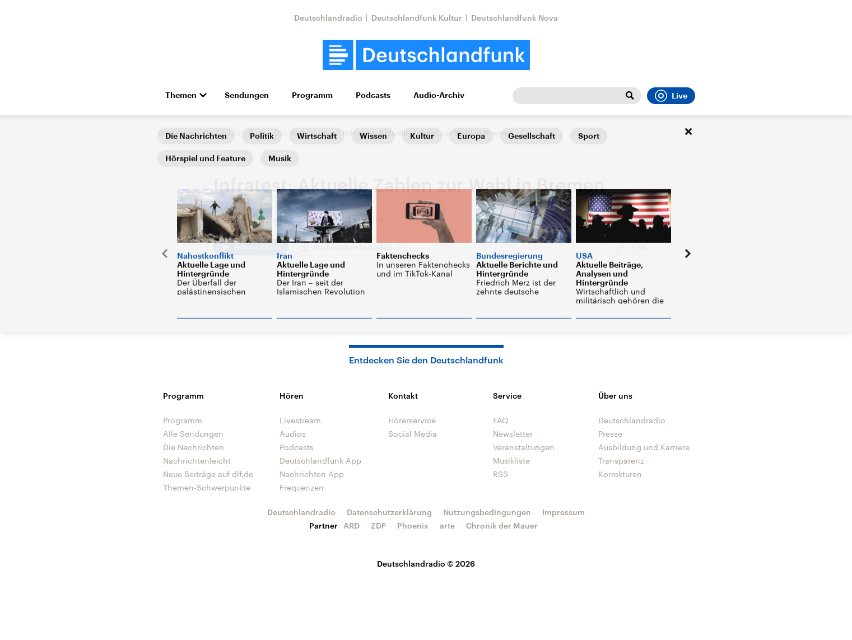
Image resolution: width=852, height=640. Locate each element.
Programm (312, 95)
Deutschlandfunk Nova (514, 17)
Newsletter (513, 433)
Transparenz (621, 460)
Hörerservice (412, 420)
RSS (500, 474)
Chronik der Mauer (502, 525)
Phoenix (413, 525)
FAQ (501, 420)
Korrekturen (620, 474)
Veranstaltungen (524, 447)
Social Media (412, 433)
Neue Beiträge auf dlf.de (208, 474)
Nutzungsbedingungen (487, 512)
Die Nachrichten (193, 447)
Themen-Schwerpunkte (206, 487)
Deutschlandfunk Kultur (416, 17)
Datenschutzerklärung (389, 512)
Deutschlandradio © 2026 (426, 563)
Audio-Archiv (438, 95)
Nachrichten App (312, 474)
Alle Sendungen (193, 433)
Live (671, 96)
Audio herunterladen (352, 247)
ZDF (378, 525)
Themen (181, 95)
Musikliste (511, 460)
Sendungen (247, 95)
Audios (293, 433)
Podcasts (373, 95)
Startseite (175, 132)
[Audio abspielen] (250, 247)
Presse (610, 433)
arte (447, 525)
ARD (351, 525)
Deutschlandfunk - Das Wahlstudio (268, 132)
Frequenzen (302, 487)
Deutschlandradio (328, 17)
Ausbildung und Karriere (644, 447)
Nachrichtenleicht (197, 460)
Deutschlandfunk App (320, 460)
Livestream (300, 420)
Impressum (563, 512)
